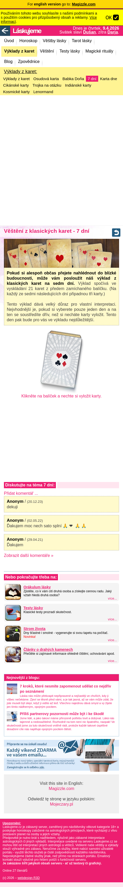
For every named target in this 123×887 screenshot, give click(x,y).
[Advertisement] (61, 160)
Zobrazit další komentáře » (28, 555)
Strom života (34, 629)
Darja (113, 32)
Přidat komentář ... (21, 493)
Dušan (89, 32)
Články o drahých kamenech (48, 649)
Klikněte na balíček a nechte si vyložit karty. (61, 394)
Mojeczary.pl (61, 804)
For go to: (61, 4)
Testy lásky (33, 608)
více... (112, 598)
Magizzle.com (61, 788)
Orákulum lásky (37, 587)
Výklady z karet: (20, 71)
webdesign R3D (28, 878)
